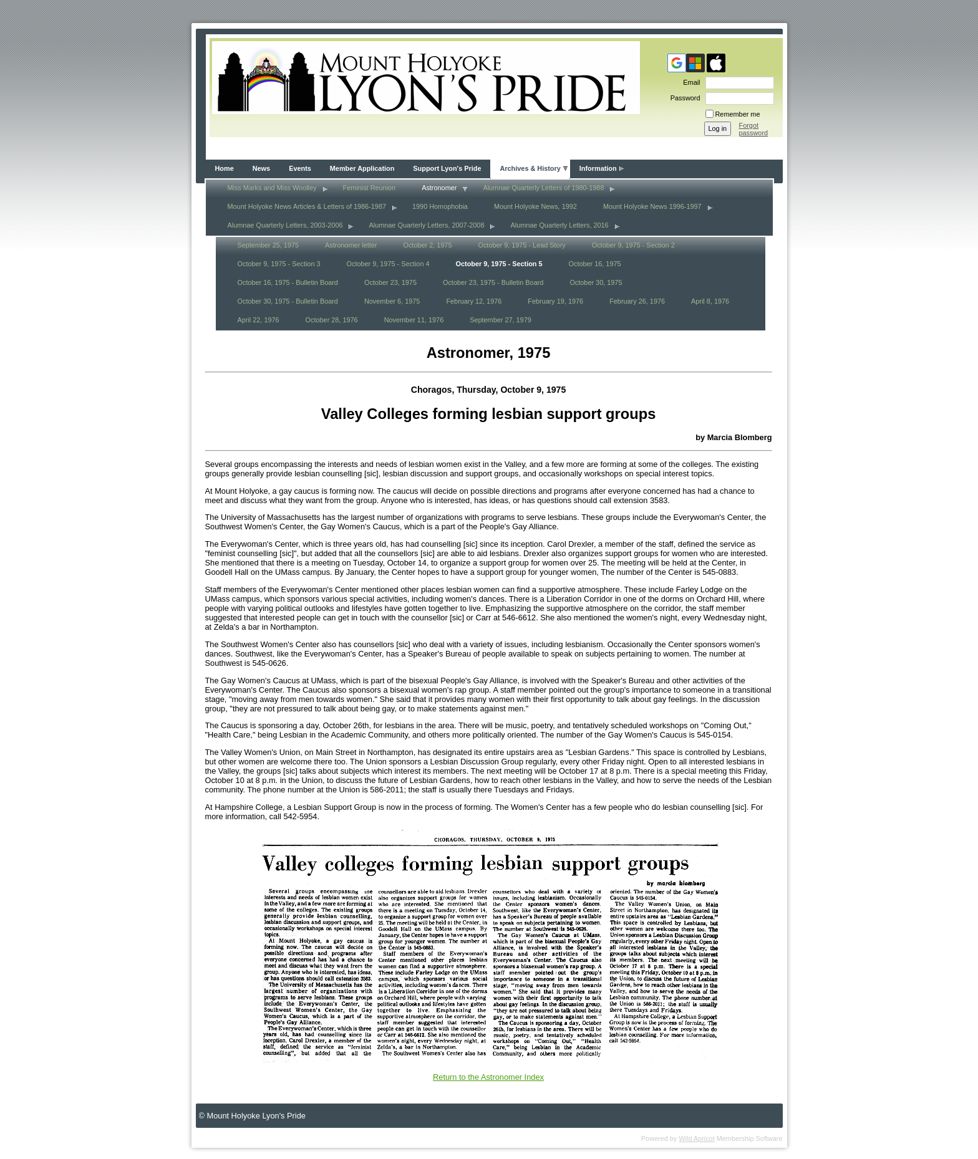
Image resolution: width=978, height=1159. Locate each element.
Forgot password (753, 129)
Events (300, 168)
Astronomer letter (351, 245)
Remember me (737, 114)
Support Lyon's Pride (447, 168)
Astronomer (439, 187)
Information (598, 168)
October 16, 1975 (595, 263)
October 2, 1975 (427, 245)
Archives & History (530, 168)
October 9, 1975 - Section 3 (279, 263)
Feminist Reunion (369, 187)
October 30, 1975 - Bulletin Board (288, 301)
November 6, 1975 (392, 301)
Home (224, 168)
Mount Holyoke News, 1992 (535, 206)
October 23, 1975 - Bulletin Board (493, 282)
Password (683, 98)
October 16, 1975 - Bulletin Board (288, 282)
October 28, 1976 (332, 320)
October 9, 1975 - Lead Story (521, 245)
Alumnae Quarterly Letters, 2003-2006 (285, 225)
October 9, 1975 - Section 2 (633, 245)
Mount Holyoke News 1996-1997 (652, 206)
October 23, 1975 (390, 282)
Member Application (362, 168)
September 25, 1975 (268, 245)
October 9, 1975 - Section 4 (388, 263)
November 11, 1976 (414, 320)
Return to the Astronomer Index (488, 1077)
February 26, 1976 (637, 301)
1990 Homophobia (440, 206)
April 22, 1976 (258, 320)
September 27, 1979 (500, 320)
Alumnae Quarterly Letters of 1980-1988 (543, 187)
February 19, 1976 (555, 301)
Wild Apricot (696, 1138)
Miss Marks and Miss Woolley (272, 187)
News (261, 168)
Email (689, 82)
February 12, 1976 (473, 301)
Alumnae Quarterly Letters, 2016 (559, 225)
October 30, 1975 (595, 282)
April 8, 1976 (710, 301)
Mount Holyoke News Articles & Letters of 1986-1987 (307, 206)
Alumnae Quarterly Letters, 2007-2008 (426, 225)
